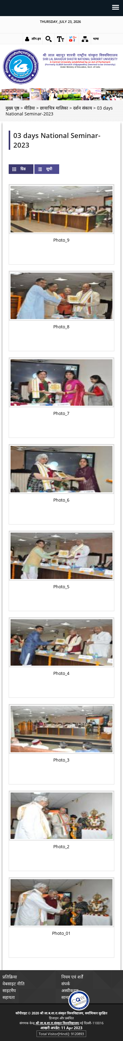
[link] (49, 39)
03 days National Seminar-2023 (56, 140)
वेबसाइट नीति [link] (13, 984)
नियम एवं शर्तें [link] (72, 977)
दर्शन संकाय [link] (82, 108)
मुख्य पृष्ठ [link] (12, 108)
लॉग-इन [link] (36, 39)
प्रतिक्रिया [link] (9, 977)
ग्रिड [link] (27, 169)
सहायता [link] (8, 997)
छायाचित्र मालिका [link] (54, 108)
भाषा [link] (96, 39)
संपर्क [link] (65, 984)
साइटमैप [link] (9, 990)
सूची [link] (49, 169)
